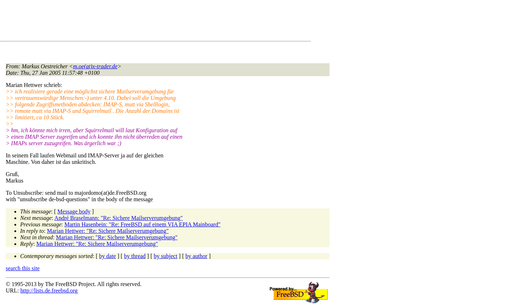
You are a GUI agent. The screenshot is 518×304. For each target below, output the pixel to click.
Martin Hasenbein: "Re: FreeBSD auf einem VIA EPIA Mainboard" (142, 224)
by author (196, 256)
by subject (165, 256)
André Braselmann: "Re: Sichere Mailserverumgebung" (118, 218)
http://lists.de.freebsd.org (48, 290)
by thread (135, 256)
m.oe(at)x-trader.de (95, 66)
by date (107, 256)
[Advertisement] (137, 22)
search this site (23, 268)
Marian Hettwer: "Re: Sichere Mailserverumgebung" (108, 231)
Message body (74, 211)
